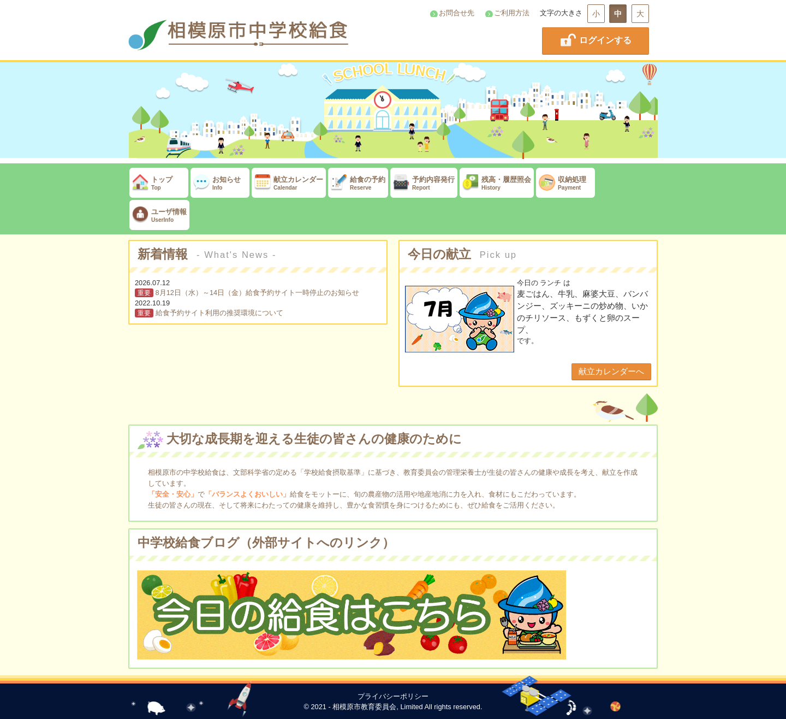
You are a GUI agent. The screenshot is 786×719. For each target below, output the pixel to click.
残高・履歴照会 (496, 183)
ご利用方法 (511, 13)
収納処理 (565, 183)
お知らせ (220, 183)
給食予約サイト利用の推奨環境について (219, 313)
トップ (159, 183)
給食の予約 (358, 183)
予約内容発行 (424, 183)
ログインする (595, 40)
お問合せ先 (456, 13)
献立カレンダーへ (611, 371)
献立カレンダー (288, 183)
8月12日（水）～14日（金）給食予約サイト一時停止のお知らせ (258, 292)
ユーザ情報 (159, 216)
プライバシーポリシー (393, 696)
